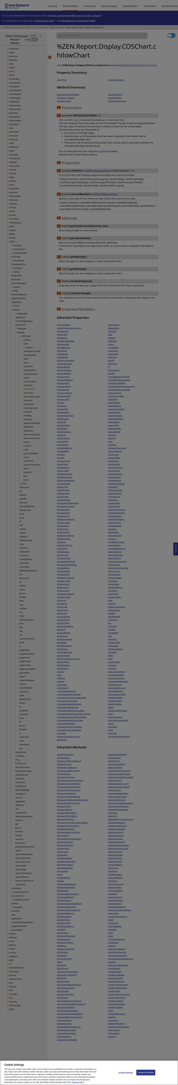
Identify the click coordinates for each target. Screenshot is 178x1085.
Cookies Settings (125, 1075)
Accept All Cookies (146, 1075)
